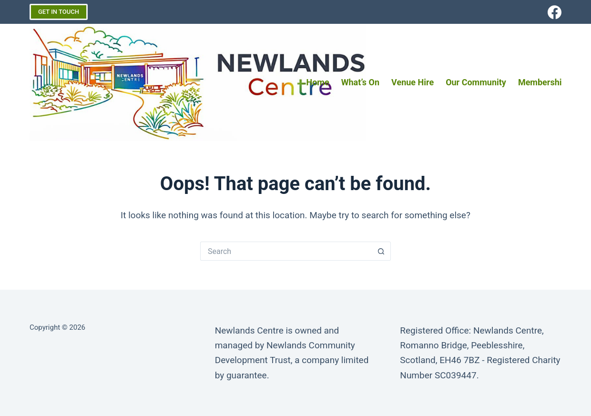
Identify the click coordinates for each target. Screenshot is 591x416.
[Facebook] (554, 12)
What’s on (360, 82)
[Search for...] (286, 251)
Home (317, 82)
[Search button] (381, 251)
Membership (542, 82)
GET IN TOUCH (58, 11)
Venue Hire (412, 82)
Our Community (476, 82)
